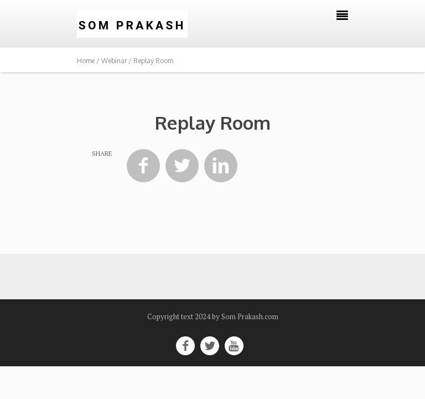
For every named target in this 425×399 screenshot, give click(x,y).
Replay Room (213, 122)
